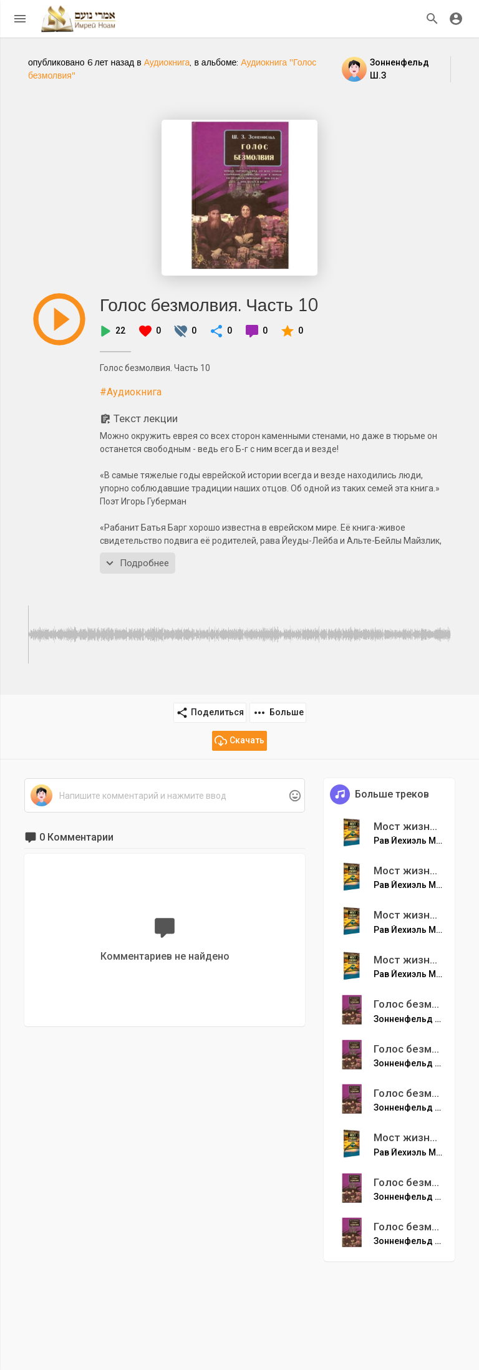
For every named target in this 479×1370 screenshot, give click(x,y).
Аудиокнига (167, 62)
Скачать (239, 741)
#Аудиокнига (131, 392)
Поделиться (210, 713)
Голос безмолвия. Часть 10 (209, 305)
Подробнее (136, 563)
